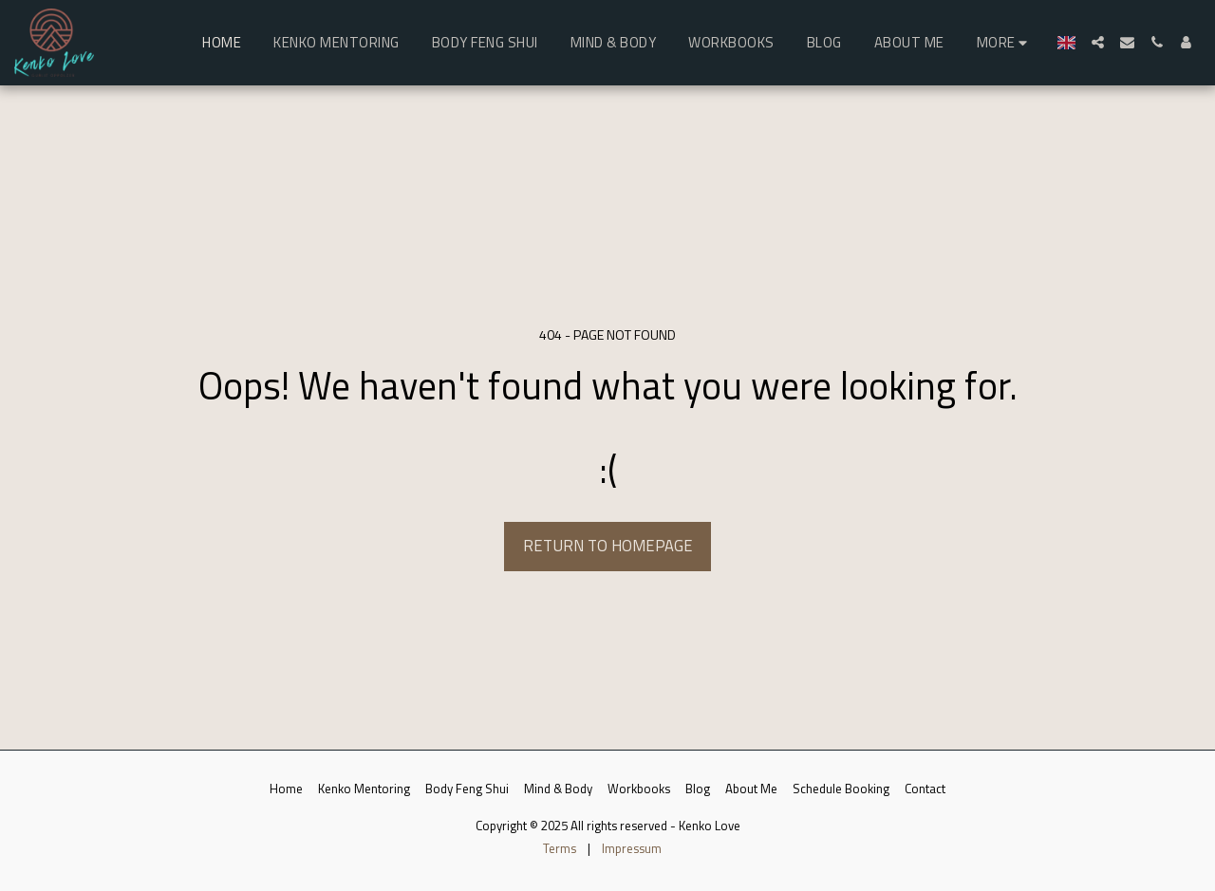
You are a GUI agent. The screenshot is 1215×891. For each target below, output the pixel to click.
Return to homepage (608, 545)
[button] (1098, 42)
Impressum (632, 848)
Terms (559, 848)
